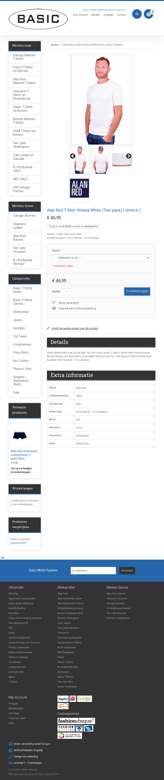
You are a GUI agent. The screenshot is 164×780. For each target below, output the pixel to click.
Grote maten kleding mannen (25, 618)
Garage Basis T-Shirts (70, 642)
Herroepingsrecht (18, 623)
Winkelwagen (16, 708)
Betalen (95, 14)
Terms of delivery (18, 657)
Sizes (56, 251)
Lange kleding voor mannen (24, 642)
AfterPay (13, 593)
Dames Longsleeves (118, 618)
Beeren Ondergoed (68, 618)
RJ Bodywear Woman (22, 262)
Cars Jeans (64, 623)
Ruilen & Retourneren (20, 652)
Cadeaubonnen (17, 667)
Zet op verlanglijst (68, 302)
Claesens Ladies (19, 226)
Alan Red (63, 593)
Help (11, 723)
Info (11, 627)
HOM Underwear (67, 647)
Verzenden (15, 662)
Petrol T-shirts (65, 662)
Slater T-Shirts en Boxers (23, 109)
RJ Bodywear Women (119, 608)
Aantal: (56, 291)
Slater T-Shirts (65, 676)
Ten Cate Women (116, 613)
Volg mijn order (17, 718)
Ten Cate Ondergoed (21, 145)
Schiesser (63, 672)
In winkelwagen (21, 472)
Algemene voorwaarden (22, 598)
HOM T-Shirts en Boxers (24, 133)
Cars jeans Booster (68, 627)
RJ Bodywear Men (68, 667)
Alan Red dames (116, 593)
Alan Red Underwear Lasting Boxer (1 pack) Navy (24, 455)
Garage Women (24, 216)
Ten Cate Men (65, 681)
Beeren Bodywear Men (70, 613)
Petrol (61, 657)
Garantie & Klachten (20, 637)
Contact (121, 14)
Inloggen (108, 14)
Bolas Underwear (67, 686)
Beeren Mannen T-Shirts (24, 121)
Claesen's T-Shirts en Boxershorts (22, 95)
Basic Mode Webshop (21, 603)
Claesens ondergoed (69, 637)
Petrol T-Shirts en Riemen (23, 69)
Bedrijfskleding (17, 608)
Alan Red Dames (19, 238)
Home (54, 44)
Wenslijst (14, 713)
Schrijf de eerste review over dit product (74, 328)
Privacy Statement (19, 647)
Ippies (12, 676)
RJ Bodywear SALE (22, 169)
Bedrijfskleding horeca (70, 608)
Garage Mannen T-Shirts (24, 57)
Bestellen (14, 613)
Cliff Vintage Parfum (21, 189)
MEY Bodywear (66, 652)
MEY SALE (20, 179)
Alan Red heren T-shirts (71, 603)
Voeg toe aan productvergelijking (77, 308)
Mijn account (80, 14)
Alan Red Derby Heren (70, 598)
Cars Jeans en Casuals (23, 157)
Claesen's (63, 632)
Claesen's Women (117, 598)
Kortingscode (16, 672)
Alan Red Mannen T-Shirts (24, 81)
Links (11, 632)
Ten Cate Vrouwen (19, 250)
